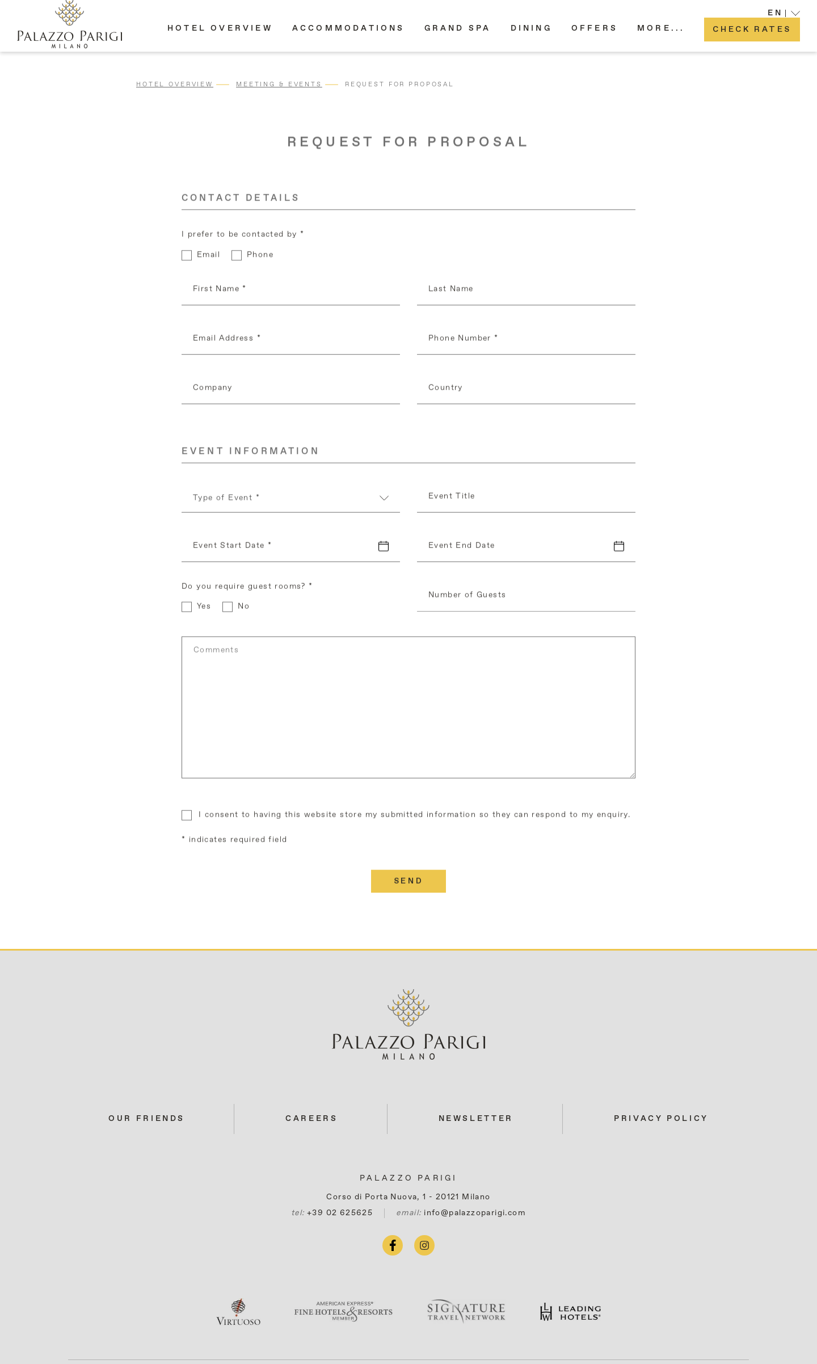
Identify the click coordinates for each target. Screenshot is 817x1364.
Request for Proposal (399, 84)
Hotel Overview (174, 84)
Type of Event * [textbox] (226, 500)
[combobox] (291, 503)
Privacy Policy (661, 1119)
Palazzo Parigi (409, 1178)
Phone (260, 257)
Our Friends (146, 1119)
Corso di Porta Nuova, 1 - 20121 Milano (408, 1197)
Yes (204, 609)
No (244, 609)
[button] (661, 33)
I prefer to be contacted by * (243, 237)
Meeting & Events (279, 84)
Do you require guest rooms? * (247, 589)
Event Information (251, 454)
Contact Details (241, 201)
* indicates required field (234, 842)
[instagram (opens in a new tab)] (424, 1245)
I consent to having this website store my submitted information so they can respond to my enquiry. (414, 817)
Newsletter (476, 1119)
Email (208, 257)
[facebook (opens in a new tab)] (392, 1245)
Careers (311, 1119)
